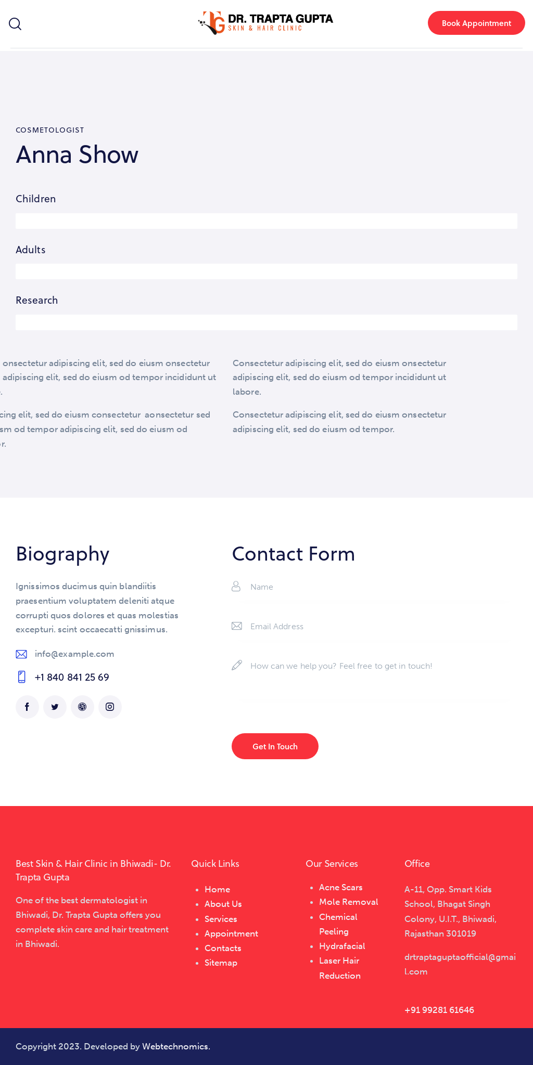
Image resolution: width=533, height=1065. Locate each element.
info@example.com (75, 653)
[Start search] (14, 24)
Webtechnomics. (176, 1046)
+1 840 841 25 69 (72, 676)
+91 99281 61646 (439, 1010)
